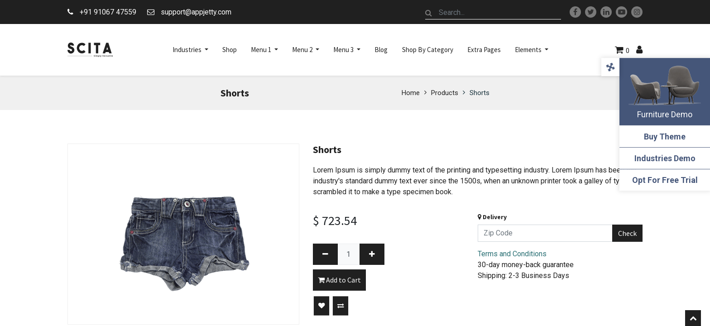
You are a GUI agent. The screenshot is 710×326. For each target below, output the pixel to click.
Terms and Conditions (512, 253)
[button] (321, 306)
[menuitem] (230, 50)
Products (444, 93)
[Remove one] (325, 254)
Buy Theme (665, 136)
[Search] (428, 12)
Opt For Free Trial (665, 180)
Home (411, 93)
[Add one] (372, 254)
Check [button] (627, 233)
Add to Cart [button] (339, 279)
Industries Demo (665, 158)
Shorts (479, 93)
